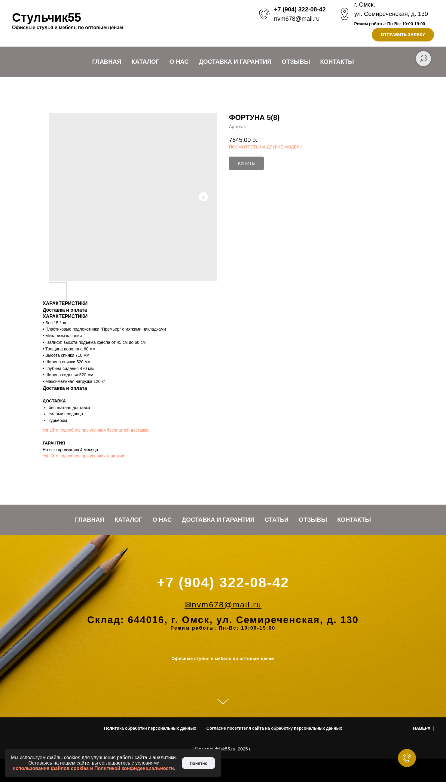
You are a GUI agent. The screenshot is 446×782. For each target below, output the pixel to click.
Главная (106, 61)
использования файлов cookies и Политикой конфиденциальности (93, 768)
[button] (403, 34)
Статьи (277, 519)
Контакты (337, 61)
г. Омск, (364, 4)
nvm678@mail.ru (296, 18)
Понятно (198, 763)
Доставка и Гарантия (235, 61)
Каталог (145, 61)
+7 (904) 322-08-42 (300, 9)
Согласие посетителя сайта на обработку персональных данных (274, 728)
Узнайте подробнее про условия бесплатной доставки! (96, 430)
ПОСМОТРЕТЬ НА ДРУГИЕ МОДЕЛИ (265, 147)
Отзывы (296, 61)
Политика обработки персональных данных (150, 728)
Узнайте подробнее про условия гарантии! (84, 456)
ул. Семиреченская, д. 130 (391, 14)
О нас (179, 61)
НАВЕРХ (423, 728)
